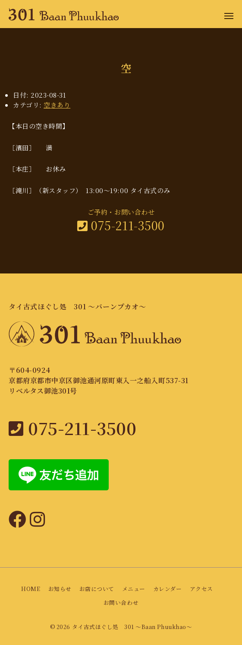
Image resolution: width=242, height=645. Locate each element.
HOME (30, 589)
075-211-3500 (120, 225)
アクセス (201, 589)
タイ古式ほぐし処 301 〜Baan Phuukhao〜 (132, 627)
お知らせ (60, 589)
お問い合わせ (121, 602)
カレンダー (167, 589)
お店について (96, 589)
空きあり (57, 104)
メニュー (133, 589)
